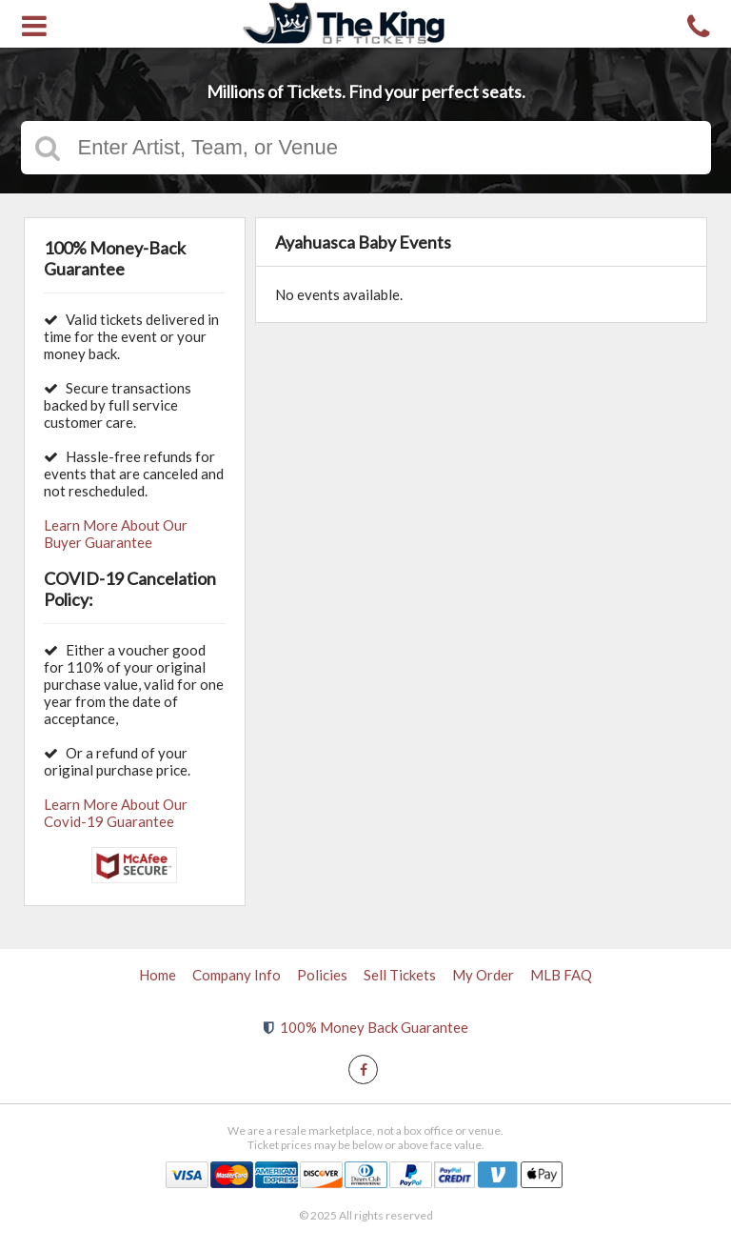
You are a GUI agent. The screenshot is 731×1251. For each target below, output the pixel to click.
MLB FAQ (561, 974)
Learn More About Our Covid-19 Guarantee (116, 813)
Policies (322, 974)
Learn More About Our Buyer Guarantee (116, 533)
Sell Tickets (400, 974)
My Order (483, 974)
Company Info (236, 974)
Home (157, 974)
